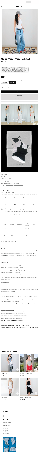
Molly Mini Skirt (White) (9, 185)
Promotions (3, 65)
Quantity (2, 85)
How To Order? (6, 427)
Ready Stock (4, 82)
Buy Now (19, 92)
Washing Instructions (7, 425)
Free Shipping (5, 428)
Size (2, 75)
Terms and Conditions (7, 422)
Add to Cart (19, 95)
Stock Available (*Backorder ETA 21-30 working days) (12, 80)
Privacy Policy (5, 424)
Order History (5, 432)
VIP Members (5, 430)
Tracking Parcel (6, 433)
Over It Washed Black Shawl (18, 185)
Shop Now (29, 2)
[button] (1, 6)
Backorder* (12, 82)
